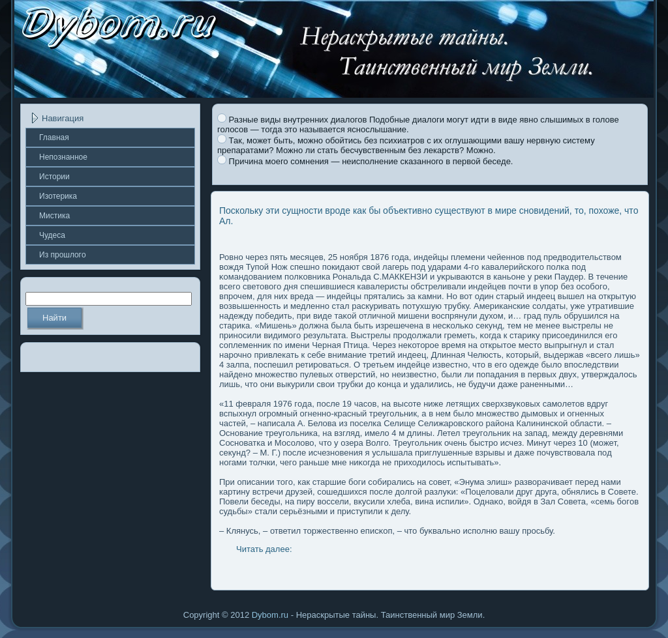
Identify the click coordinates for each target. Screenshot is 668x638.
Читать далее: (264, 549)
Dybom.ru (270, 615)
